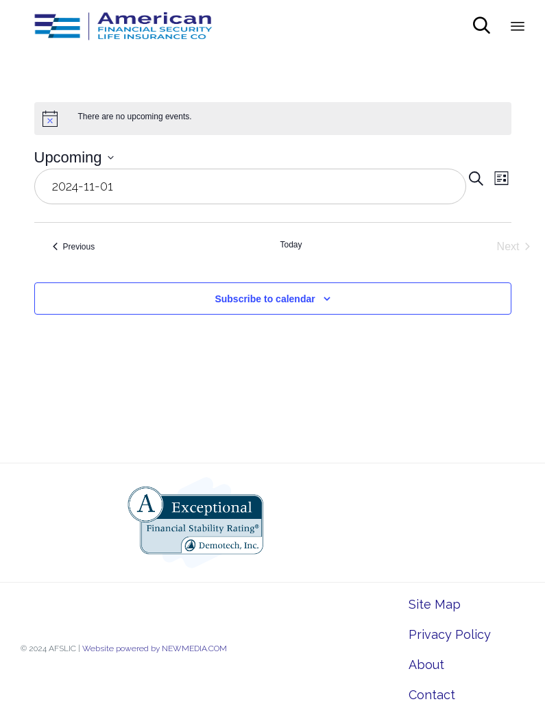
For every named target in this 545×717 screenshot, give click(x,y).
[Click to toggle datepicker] (74, 157)
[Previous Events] (74, 246)
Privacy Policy (450, 634)
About (426, 664)
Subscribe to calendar (265, 298)
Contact (432, 695)
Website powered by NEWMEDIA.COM (154, 648)
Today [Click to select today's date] (291, 245)
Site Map (435, 604)
